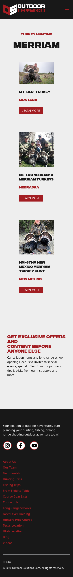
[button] (66, 9)
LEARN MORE (31, 111)
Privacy (7, 561)
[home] (24, 9)
